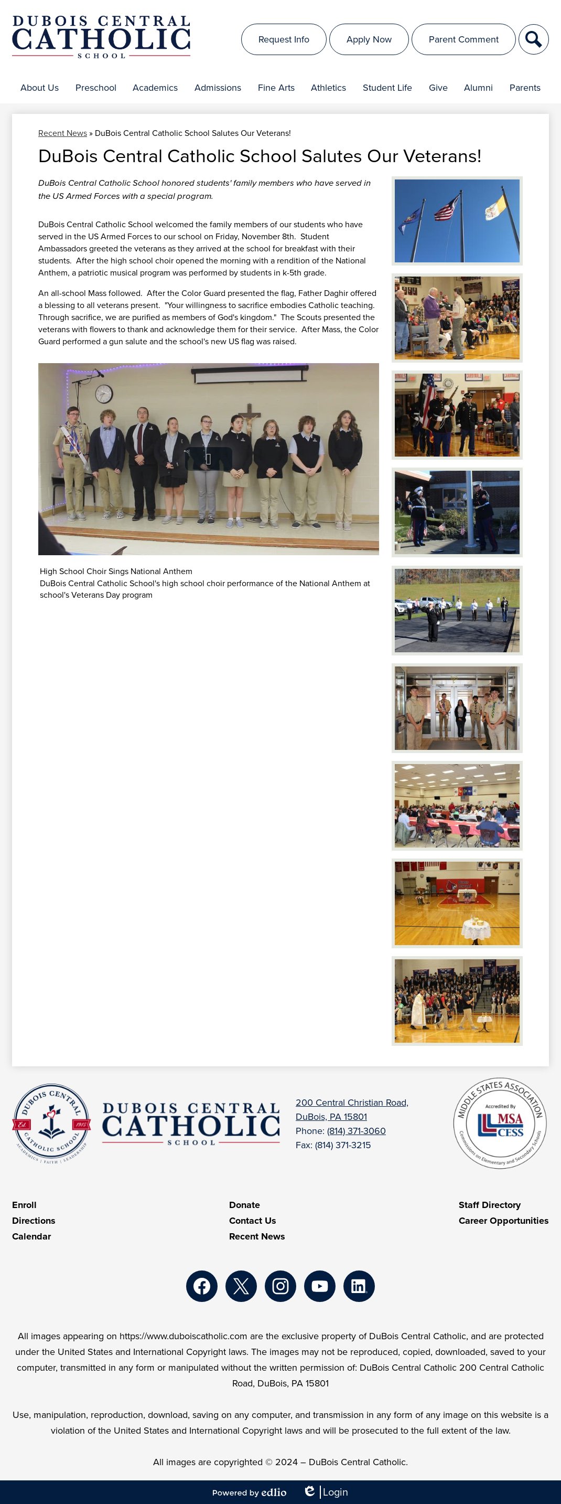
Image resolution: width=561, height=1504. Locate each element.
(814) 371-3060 (356, 1131)
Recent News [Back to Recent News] (62, 133)
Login (325, 1492)
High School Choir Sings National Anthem (116, 571)
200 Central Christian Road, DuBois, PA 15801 (352, 1110)
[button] (39, 87)
